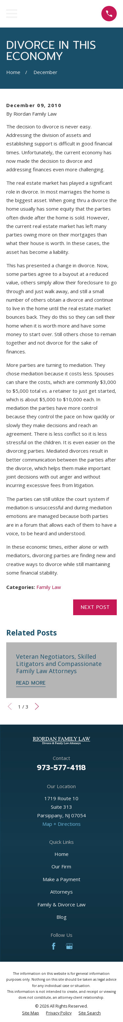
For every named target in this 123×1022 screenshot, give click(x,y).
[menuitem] (30, 1013)
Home (61, 854)
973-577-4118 (61, 767)
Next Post (95, 607)
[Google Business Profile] (69, 946)
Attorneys (61, 891)
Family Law (48, 587)
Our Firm (61, 866)
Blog (61, 917)
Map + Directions (61, 824)
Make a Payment (61, 879)
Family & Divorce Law (61, 904)
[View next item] (36, 706)
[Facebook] (53, 946)
